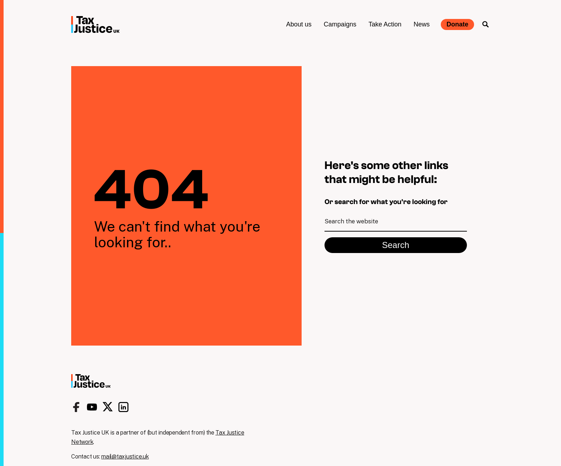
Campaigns (340, 24)
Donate (457, 24)
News (422, 24)
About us (299, 24)
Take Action (385, 24)
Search (395, 245)
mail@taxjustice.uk (125, 456)
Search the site (485, 24)
